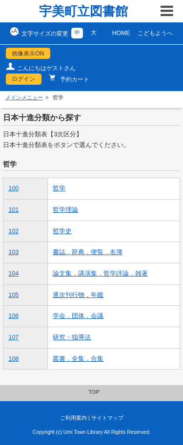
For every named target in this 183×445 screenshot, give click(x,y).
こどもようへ (155, 33)
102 (13, 231)
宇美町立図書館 (83, 11)
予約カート (74, 79)
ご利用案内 (73, 418)
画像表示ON (28, 53)
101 (13, 209)
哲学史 (62, 231)
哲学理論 (65, 209)
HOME (121, 33)
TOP (94, 392)
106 (13, 316)
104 (13, 273)
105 (13, 295)
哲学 (59, 188)
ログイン (23, 78)
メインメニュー (24, 97)
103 (13, 252)
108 (13, 358)
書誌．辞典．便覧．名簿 (87, 252)
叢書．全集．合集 (78, 358)
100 (13, 188)
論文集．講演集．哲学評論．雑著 (100, 273)
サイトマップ (107, 418)
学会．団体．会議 (78, 316)
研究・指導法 (72, 337)
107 (13, 337)
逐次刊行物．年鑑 (78, 295)
